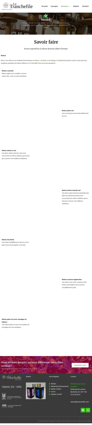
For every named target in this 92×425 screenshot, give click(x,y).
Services (65, 6)
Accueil (45, 6)
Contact (85, 6)
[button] (69, 6)
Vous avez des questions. (47, 63)
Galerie (76, 6)
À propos (54, 6)
